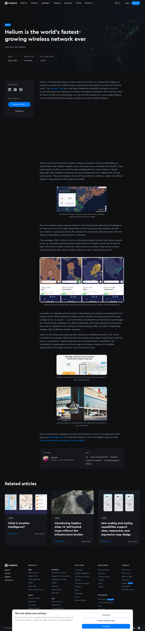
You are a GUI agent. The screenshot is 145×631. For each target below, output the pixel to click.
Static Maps (32, 586)
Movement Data (57, 608)
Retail (77, 590)
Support (8, 577)
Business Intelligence (82, 573)
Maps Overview (33, 572)
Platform (101, 580)
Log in (127, 3)
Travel (77, 597)
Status (100, 583)
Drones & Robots (80, 600)
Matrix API (55, 586)
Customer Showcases (105, 602)
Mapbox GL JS (33, 576)
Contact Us (9, 580)
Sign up (135, 3)
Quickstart (101, 573)
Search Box (32, 601)
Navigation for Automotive (61, 576)
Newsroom (125, 580)
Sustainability (126, 586)
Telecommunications (82, 583)
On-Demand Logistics (82, 576)
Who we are (126, 570)
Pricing (7, 573)
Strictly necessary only (106, 620)
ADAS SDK (55, 593)
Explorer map (56, 88)
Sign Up (7, 570)
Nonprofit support (128, 589)
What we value (127, 576)
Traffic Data (56, 605)
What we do (126, 573)
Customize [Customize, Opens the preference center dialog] (106, 615)
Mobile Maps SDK (34, 579)
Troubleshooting (103, 576)
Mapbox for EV (57, 589)
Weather (78, 580)
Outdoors (78, 587)
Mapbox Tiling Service (35, 589)
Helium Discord (55, 437)
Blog (99, 606)
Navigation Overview (59, 572)
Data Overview (57, 601)
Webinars (101, 609)
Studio (30, 583)
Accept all (106, 626)
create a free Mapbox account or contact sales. (62, 441)
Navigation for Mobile (59, 579)
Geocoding (32, 605)
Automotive (79, 570)
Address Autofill (33, 608)
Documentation (103, 570)
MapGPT (55, 583)
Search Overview (34, 598)
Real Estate (79, 593)
